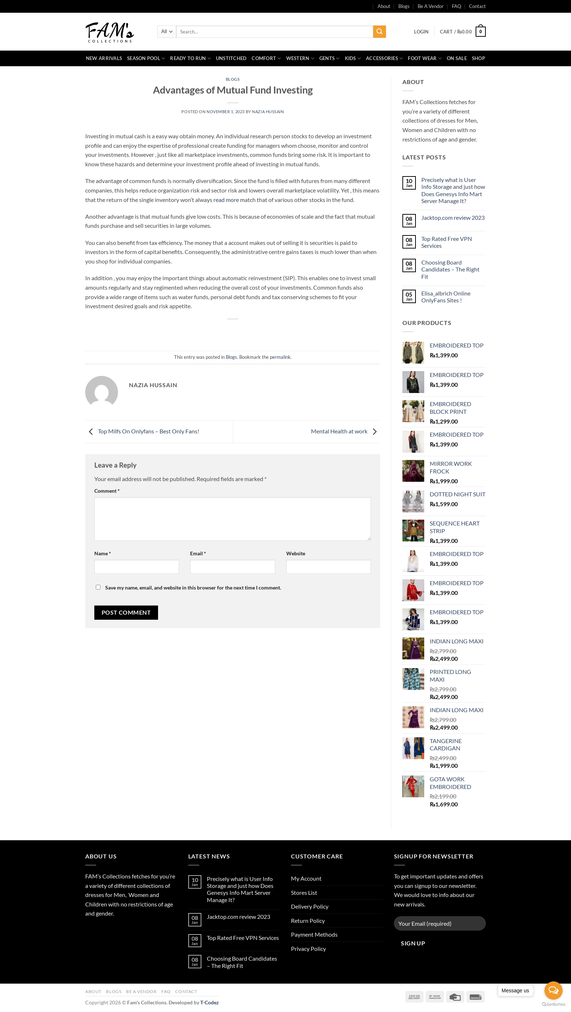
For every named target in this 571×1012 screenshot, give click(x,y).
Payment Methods (314, 934)
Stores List (304, 892)
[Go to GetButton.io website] (553, 1004)
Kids (353, 58)
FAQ (456, 6)
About (93, 991)
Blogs (404, 6)
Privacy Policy (308, 948)
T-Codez (209, 1002)
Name (102, 553)
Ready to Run (190, 58)
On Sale (457, 58)
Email (198, 553)
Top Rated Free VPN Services (446, 242)
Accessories (384, 58)
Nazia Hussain (268, 111)
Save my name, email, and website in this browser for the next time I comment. (193, 587)
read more (226, 199)
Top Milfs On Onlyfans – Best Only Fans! (142, 431)
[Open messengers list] (553, 990)
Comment (107, 491)
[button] (421, 31)
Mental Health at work (345, 431)
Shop (478, 58)
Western (300, 58)
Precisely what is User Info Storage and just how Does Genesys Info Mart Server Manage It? (453, 190)
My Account (306, 878)
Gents (329, 58)
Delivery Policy (309, 906)
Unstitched (231, 58)
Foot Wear (425, 58)
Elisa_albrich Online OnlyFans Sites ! (445, 296)
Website (295, 553)
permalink (280, 357)
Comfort (266, 58)
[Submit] (379, 31)
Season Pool (146, 58)
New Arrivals (104, 58)
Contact (477, 6)
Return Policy (308, 920)
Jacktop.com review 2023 (453, 217)
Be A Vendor (431, 6)
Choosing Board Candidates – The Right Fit (450, 269)
